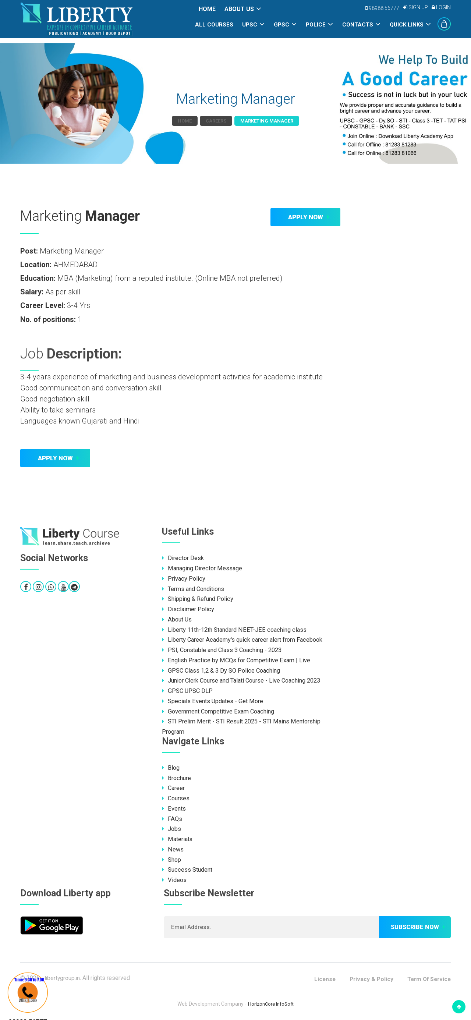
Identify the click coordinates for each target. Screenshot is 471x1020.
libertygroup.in (63, 974)
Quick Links (407, 24)
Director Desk (183, 558)
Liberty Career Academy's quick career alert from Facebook (246, 638)
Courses (176, 796)
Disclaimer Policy (188, 608)
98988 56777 (382, 8)
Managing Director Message (204, 568)
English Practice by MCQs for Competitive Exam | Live (238, 659)
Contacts (357, 24)
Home (207, 9)
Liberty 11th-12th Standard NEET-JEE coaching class (238, 629)
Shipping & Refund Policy (199, 598)
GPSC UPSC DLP (187, 689)
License (320, 976)
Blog (171, 765)
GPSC (281, 24)
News (172, 846)
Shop (172, 857)
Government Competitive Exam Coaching (221, 709)
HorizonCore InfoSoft (271, 1001)
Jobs (172, 826)
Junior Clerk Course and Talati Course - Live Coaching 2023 (247, 679)
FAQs (172, 816)
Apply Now (305, 217)
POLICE (316, 24)
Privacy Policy (184, 578)
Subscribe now (415, 924)
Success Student (188, 867)
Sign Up (415, 7)
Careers (216, 121)
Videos (174, 877)
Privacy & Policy (367, 976)
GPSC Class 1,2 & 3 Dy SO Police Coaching (223, 669)
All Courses (214, 24)
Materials (178, 836)
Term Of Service (427, 976)
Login (441, 7)
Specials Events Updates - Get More (214, 699)
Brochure (177, 776)
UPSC (249, 24)
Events (174, 806)
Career (174, 786)
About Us (239, 9)
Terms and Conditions (195, 588)
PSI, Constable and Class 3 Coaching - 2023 (225, 649)
